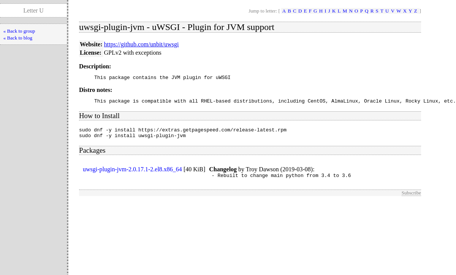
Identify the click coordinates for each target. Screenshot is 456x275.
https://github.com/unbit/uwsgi (141, 44)
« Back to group (19, 31)
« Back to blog (17, 38)
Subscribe (411, 198)
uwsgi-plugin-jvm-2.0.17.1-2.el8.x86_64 (132, 174)
